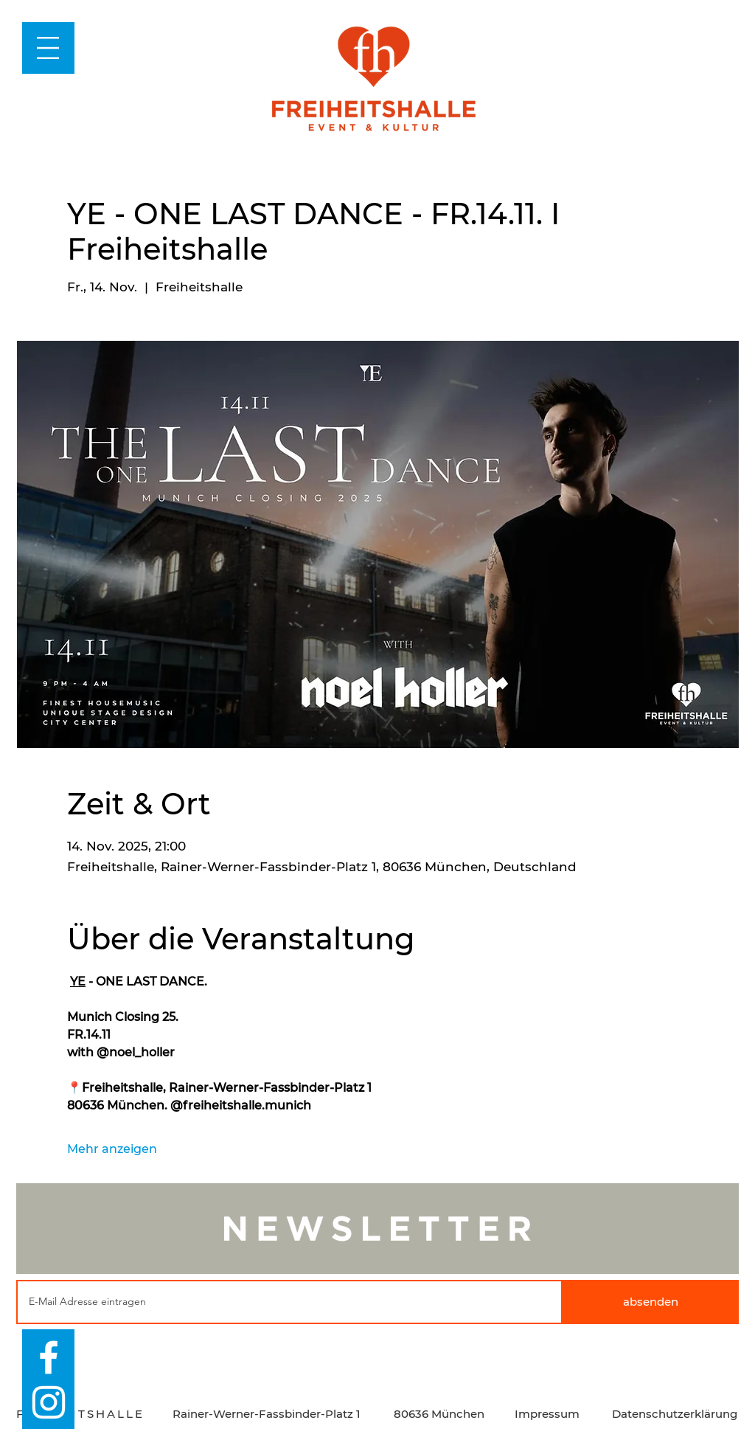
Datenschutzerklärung (674, 1414)
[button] (48, 48)
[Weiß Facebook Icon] (49, 1357)
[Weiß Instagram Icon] (49, 1402)
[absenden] (651, 1302)
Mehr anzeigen (112, 1149)
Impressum (547, 1414)
